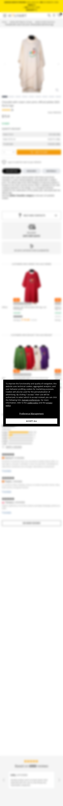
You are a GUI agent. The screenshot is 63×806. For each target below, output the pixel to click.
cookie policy (32, 403)
